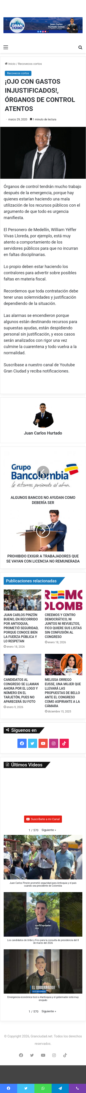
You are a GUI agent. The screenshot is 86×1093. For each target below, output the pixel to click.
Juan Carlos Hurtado (43, 433)
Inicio (10, 64)
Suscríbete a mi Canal (43, 819)
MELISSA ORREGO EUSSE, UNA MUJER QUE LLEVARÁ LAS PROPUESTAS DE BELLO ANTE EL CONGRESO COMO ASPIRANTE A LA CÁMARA (63, 693)
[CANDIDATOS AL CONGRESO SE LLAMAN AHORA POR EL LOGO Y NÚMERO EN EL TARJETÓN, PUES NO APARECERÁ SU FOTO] (22, 664)
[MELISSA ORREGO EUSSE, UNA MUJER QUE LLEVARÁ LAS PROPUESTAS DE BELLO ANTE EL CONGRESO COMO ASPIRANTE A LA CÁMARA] (64, 664)
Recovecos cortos (30, 64)
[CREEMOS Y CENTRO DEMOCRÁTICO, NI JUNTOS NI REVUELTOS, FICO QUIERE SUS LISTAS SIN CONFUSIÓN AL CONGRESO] (64, 600)
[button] (48, 830)
